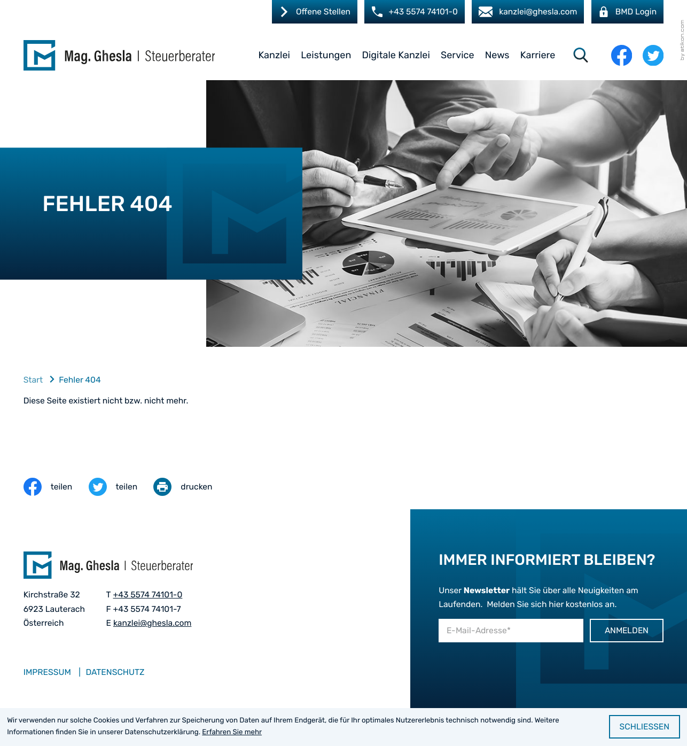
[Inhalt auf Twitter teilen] (121, 487)
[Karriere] (314, 12)
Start (33, 380)
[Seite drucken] (190, 487)
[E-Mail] (511, 630)
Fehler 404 (80, 380)
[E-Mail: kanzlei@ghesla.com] (527, 12)
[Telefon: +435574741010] (147, 595)
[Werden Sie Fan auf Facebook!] (621, 55)
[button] (414, 12)
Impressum (47, 672)
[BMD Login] (627, 12)
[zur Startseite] (119, 55)
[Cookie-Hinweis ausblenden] (644, 727)
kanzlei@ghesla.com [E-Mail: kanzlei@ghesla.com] (152, 623)
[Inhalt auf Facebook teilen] (56, 487)
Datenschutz (114, 672)
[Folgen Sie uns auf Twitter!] (653, 55)
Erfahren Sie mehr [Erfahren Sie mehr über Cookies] (232, 732)
